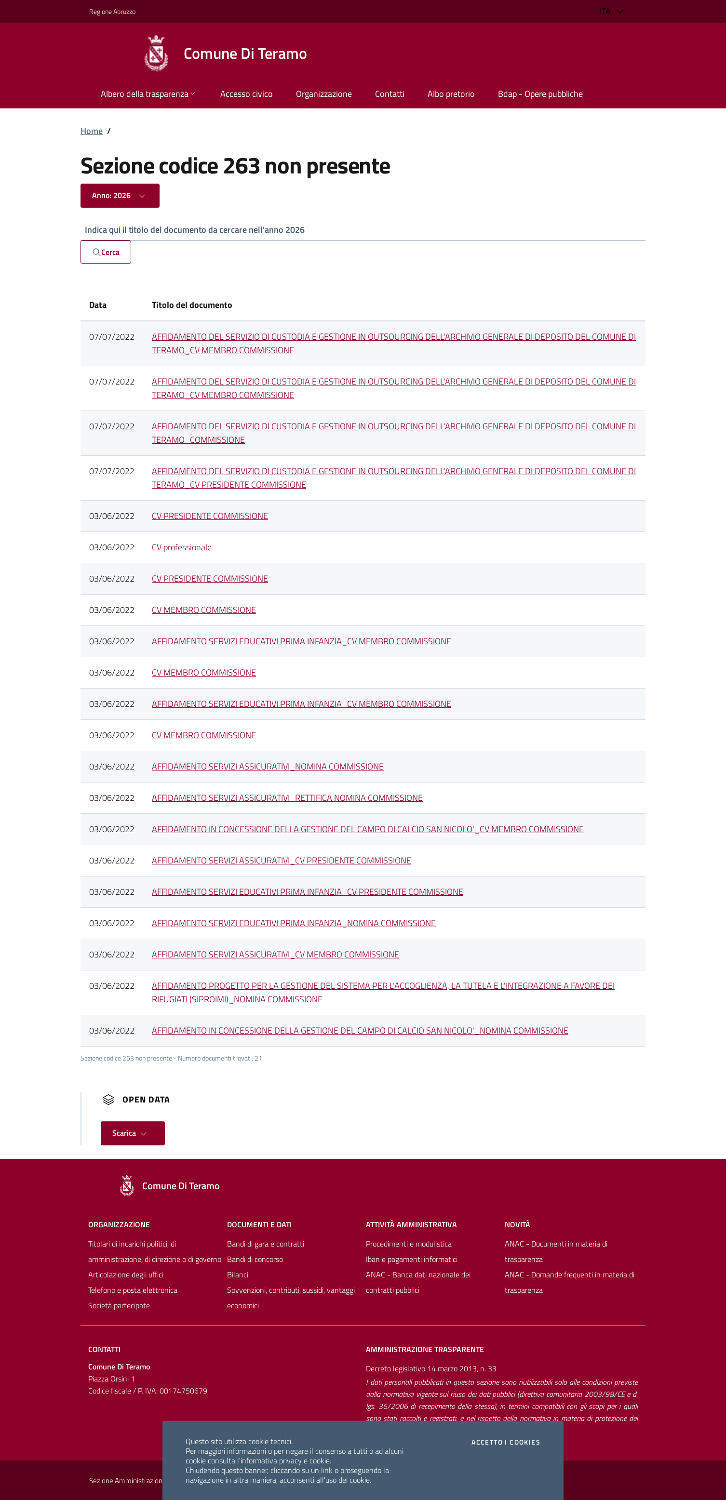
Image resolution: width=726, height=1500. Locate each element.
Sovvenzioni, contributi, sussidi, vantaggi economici (291, 1298)
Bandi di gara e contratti (265, 1244)
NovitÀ (517, 1225)
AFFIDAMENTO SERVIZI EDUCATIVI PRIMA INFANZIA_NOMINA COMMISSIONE (294, 923)
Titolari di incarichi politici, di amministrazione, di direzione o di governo (154, 1251)
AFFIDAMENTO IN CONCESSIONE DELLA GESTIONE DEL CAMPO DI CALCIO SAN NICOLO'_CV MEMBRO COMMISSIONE (368, 829)
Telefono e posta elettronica (132, 1290)
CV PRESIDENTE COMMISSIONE (210, 516)
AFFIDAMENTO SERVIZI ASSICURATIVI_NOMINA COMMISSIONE (268, 766)
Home (92, 130)
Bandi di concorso (255, 1259)
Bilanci (237, 1275)
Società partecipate (119, 1306)
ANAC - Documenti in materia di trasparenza (556, 1251)
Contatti (104, 1349)
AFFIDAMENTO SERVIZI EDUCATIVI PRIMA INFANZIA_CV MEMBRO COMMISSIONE (301, 641)
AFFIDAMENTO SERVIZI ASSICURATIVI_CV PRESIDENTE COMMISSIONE (281, 860)
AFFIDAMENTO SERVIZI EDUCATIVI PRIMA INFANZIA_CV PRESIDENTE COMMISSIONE (307, 892)
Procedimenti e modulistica (409, 1244)
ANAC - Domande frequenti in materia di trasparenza (569, 1282)
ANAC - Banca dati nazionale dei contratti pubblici (418, 1282)
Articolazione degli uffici (125, 1275)
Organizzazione (119, 1225)
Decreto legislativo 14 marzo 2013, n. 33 (431, 1369)
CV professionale (182, 547)
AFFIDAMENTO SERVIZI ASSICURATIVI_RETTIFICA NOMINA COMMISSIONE (287, 798)
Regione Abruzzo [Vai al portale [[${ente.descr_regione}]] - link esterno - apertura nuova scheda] (112, 11)
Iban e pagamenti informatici (411, 1259)
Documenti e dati (259, 1225)
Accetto (505, 1442)
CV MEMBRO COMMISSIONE (204, 610)
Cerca (106, 252)
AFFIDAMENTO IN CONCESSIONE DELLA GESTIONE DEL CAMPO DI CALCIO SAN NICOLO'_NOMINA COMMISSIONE (360, 1030)
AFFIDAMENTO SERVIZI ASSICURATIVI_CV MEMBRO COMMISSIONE (275, 954)
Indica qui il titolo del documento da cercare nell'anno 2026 (195, 229)
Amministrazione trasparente (425, 1349)
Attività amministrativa (411, 1225)
